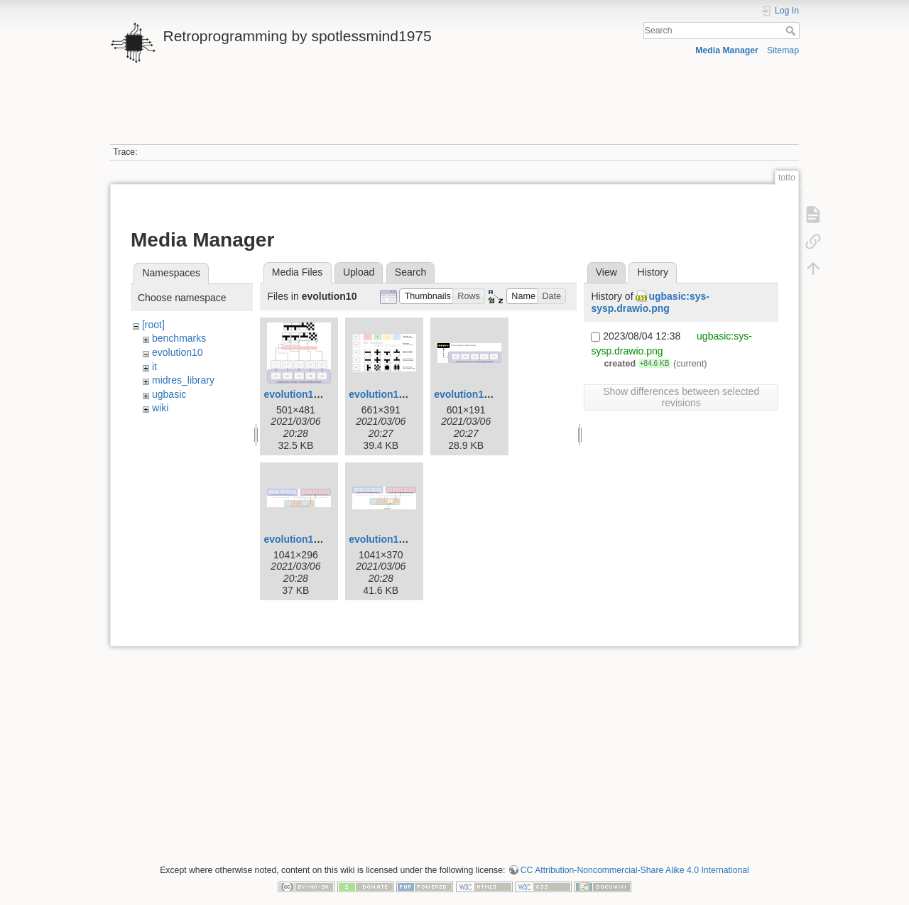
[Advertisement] (454, 112)
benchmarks (179, 338)
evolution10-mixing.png (319, 539)
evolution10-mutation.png (409, 539)
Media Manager (726, 50)
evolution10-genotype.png (495, 394)
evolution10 (177, 352)
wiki (160, 407)
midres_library (183, 380)
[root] (153, 324)
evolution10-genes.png (403, 394)
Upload (358, 272)
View (606, 272)
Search (792, 31)
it (154, 366)
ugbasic (169, 394)
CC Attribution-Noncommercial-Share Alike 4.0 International (635, 870)
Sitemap (783, 50)
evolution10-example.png (323, 394)
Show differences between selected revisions (681, 397)
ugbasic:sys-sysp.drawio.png (650, 302)
